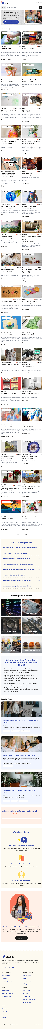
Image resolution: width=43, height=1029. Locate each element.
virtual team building (25, 730)
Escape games (6, 975)
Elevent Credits (27, 1002)
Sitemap (4, 1017)
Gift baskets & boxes (7, 993)
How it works (26, 990)
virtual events (14, 800)
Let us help (21, 938)
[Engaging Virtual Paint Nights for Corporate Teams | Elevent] (21, 709)
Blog (3, 1014)
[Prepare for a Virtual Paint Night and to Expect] (21, 744)
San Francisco (27, 981)
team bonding (6, 730)
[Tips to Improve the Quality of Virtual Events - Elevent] (21, 779)
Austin (24, 978)
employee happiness (8, 763)
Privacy (39, 1024)
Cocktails (4, 978)
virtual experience (15, 730)
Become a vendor (28, 996)
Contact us (5, 1008)
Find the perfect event (11, 21)
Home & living (5, 990)
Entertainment (6, 984)
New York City (27, 975)
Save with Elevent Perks (29, 999)
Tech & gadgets (6, 996)
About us (4, 1011)
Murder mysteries (7, 981)
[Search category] (3, 7)
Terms (35, 1024)
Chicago (25, 984)
